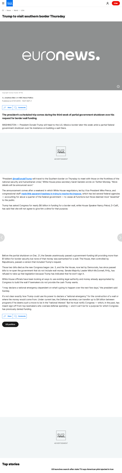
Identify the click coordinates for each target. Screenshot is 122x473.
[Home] (3, 10)
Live (116, 3)
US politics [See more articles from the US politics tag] (10, 324)
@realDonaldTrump (22, 178)
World (16, 10)
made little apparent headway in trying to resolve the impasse (51, 193)
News (9, 10)
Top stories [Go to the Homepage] (10, 464)
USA (22, 10)
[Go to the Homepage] (9, 3)
